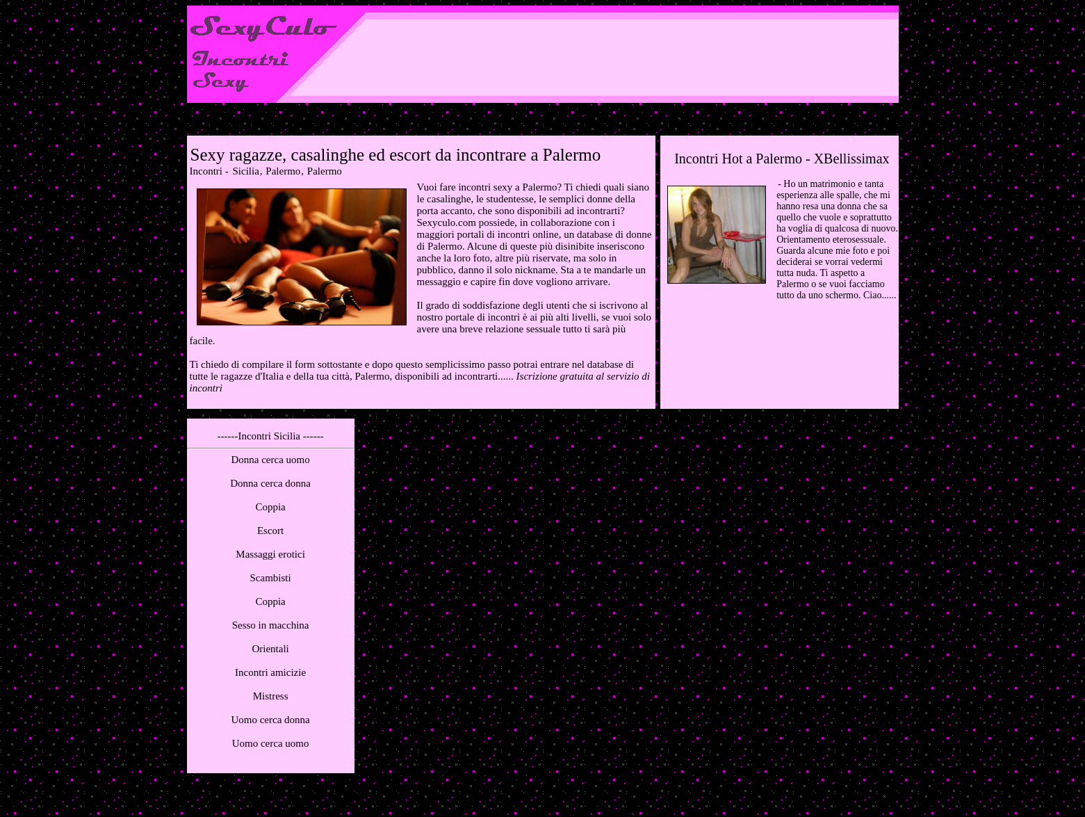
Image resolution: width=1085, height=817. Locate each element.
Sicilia (245, 171)
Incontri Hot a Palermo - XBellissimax (781, 158)
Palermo (283, 171)
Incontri (206, 171)
